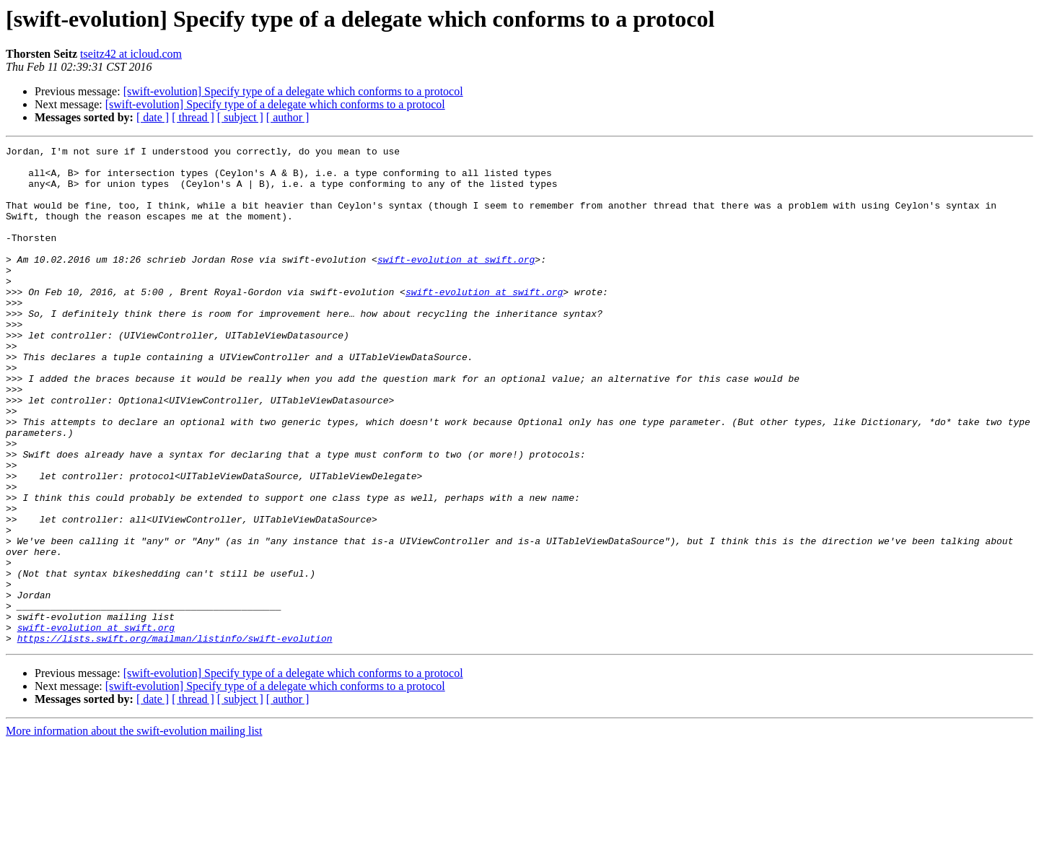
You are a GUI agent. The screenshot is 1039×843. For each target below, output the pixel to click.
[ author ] (288, 117)
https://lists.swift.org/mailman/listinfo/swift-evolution (175, 737)
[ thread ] (193, 117)
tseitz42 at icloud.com (131, 54)
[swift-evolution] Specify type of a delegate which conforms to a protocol (293, 91)
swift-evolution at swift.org (456, 282)
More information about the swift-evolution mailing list (134, 830)
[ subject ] (240, 117)
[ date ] (152, 117)
